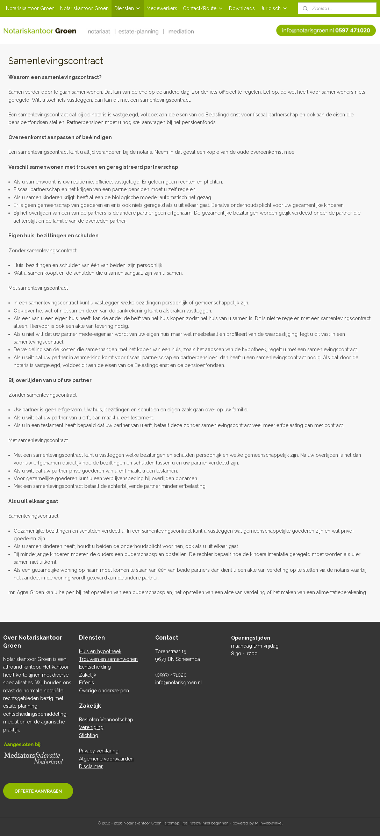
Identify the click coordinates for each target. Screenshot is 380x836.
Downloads (242, 8)
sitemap (172, 823)
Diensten (127, 8)
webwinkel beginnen (210, 823)
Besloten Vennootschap (106, 719)
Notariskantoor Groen (30, 8)
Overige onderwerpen (104, 690)
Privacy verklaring (99, 751)
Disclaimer (91, 766)
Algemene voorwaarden (106, 759)
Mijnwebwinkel (268, 823)
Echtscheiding (95, 667)
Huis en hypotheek (100, 651)
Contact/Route (203, 8)
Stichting (88, 735)
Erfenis (86, 682)
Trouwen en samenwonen (108, 659)
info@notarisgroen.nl (178, 682)
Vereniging (91, 727)
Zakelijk (87, 675)
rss (184, 823)
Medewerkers (161, 8)
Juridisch (274, 8)
